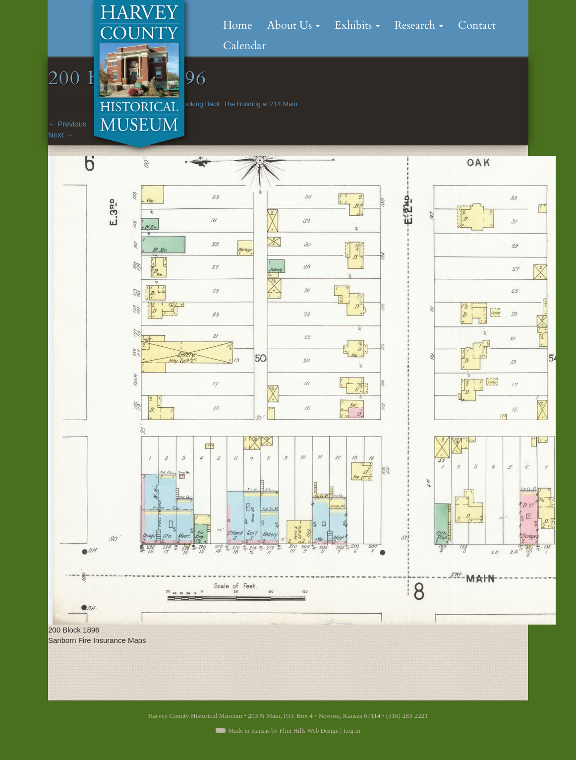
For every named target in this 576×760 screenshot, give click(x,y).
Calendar (244, 45)
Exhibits (357, 25)
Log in (351, 730)
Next (60, 134)
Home (237, 25)
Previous (67, 124)
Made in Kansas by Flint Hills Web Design (283, 730)
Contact (477, 25)
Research (419, 25)
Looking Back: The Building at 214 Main (238, 104)
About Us (293, 25)
